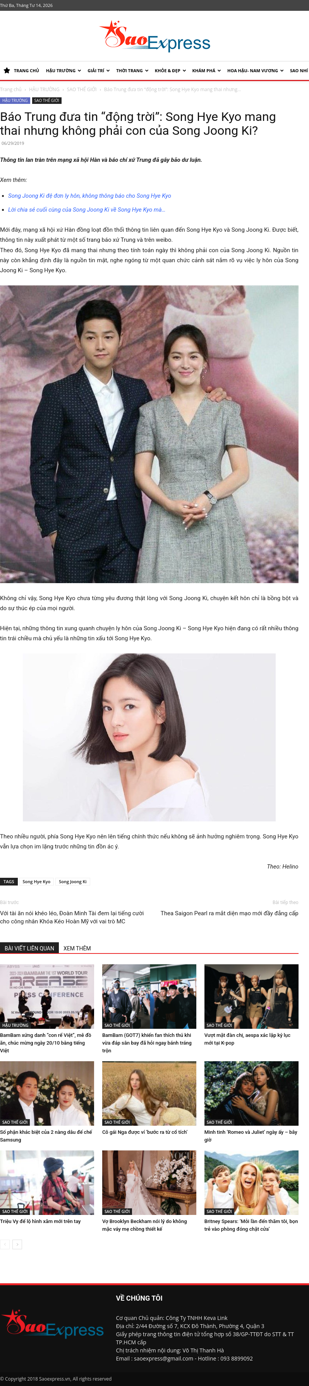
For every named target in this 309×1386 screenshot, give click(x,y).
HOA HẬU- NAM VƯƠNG (255, 70)
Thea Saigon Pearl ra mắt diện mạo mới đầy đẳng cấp (230, 913)
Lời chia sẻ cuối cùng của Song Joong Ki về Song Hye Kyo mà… (87, 209)
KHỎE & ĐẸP (170, 70)
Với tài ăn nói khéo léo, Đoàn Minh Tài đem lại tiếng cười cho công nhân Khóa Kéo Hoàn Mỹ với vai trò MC (72, 917)
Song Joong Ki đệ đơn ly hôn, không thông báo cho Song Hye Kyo (89, 195)
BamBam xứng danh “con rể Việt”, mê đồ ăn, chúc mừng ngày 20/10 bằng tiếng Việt (45, 1042)
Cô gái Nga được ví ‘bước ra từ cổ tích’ (145, 1132)
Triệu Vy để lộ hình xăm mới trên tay (40, 1221)
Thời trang (132, 70)
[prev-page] (5, 1244)
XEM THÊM (77, 948)
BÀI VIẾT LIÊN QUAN (29, 948)
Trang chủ (11, 89)
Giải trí (99, 70)
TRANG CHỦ (21, 71)
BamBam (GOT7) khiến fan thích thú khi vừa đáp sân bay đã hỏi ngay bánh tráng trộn (147, 1042)
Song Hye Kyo (37, 881)
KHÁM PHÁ (206, 70)
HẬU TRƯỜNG (64, 70)
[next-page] (17, 1244)
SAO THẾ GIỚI (82, 89)
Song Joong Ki (72, 881)
